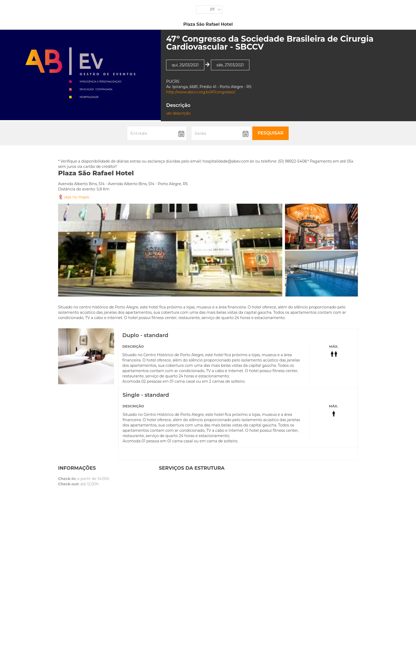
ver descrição (178, 113)
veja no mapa (76, 197)
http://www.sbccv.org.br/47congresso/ (200, 92)
